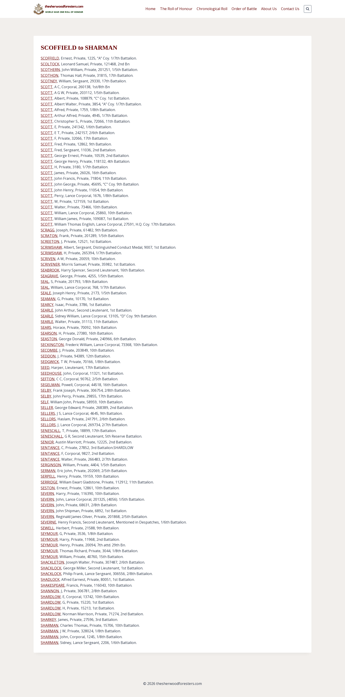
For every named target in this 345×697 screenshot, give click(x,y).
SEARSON (49, 333)
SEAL (45, 281)
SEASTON (49, 338)
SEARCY (47, 304)
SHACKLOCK (51, 568)
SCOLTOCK (50, 64)
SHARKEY (48, 619)
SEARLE (47, 310)
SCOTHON (49, 75)
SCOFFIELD (50, 58)
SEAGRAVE (49, 276)
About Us (269, 8)
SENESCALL (50, 430)
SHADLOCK (50, 579)
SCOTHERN (50, 69)
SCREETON (50, 241)
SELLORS (48, 419)
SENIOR (47, 442)
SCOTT (47, 86)
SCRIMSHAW (51, 247)
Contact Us (290, 8)
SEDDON (48, 356)
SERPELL (48, 476)
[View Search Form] (307, 9)
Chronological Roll (212, 8)
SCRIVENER (50, 264)
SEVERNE (48, 522)
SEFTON (48, 378)
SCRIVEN (48, 258)
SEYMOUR (49, 533)
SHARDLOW (51, 596)
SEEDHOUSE (51, 373)
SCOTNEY (49, 81)
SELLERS (48, 413)
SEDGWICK (50, 361)
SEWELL (47, 528)
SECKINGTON (52, 344)
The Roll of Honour (176, 8)
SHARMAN (49, 625)
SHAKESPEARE (53, 585)
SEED (45, 367)
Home (150, 8)
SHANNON (50, 590)
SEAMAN (48, 298)
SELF (45, 402)
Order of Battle (244, 8)
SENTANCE (50, 447)
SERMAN (48, 470)
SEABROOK (50, 270)
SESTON (48, 487)
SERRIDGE (49, 482)
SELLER (47, 407)
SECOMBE (49, 350)
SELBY (46, 390)
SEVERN (47, 493)
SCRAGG (47, 230)
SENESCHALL (52, 436)
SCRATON (49, 235)
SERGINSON (51, 464)
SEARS (46, 327)
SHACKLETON (52, 562)
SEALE (46, 293)
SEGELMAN (50, 384)
